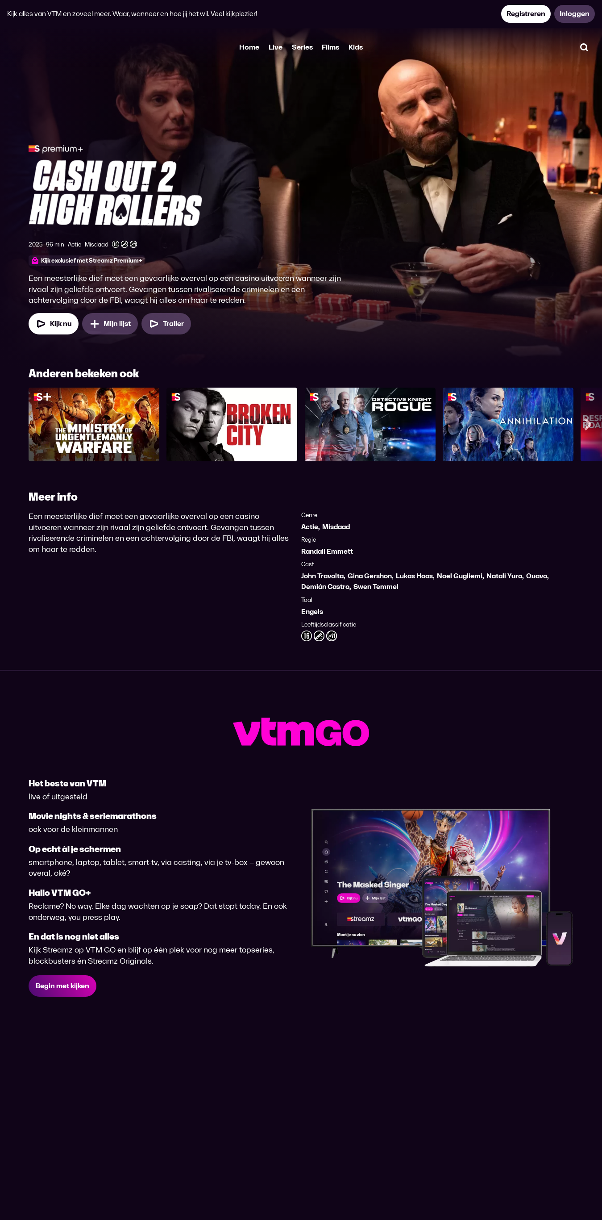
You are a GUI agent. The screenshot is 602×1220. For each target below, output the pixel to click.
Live (275, 47)
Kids (356, 47)
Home (249, 47)
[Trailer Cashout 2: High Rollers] (166, 323)
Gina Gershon (370, 576)
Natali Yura (504, 576)
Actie (309, 526)
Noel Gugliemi (459, 576)
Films (330, 47)
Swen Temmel (376, 586)
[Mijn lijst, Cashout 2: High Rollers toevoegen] (110, 323)
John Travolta (322, 576)
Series (302, 47)
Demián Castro (325, 586)
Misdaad (336, 526)
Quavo (536, 576)
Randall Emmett (327, 551)
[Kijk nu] (54, 323)
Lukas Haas (414, 576)
